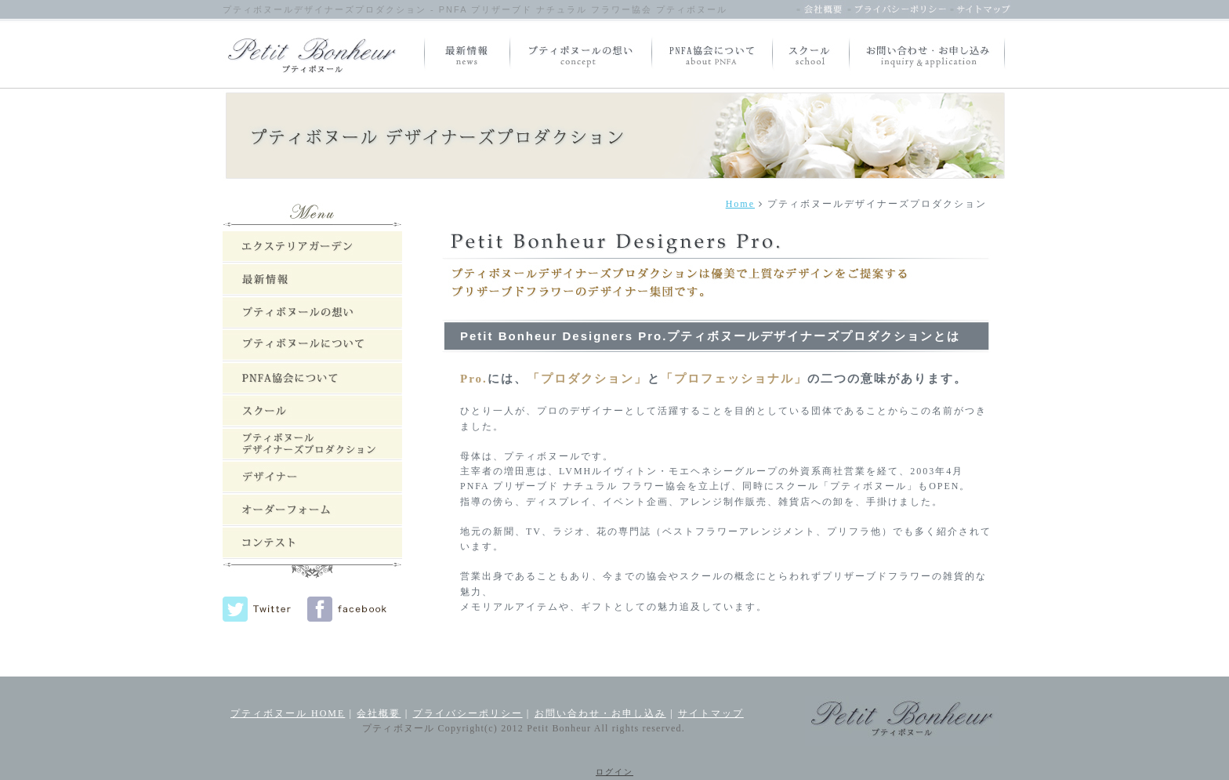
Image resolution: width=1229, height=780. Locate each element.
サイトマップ (711, 713)
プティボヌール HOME (287, 713)
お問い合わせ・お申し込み (600, 713)
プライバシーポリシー (468, 713)
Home (740, 203)
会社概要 (379, 713)
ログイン (614, 771)
